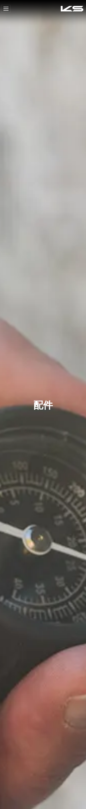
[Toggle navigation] (6, 9)
